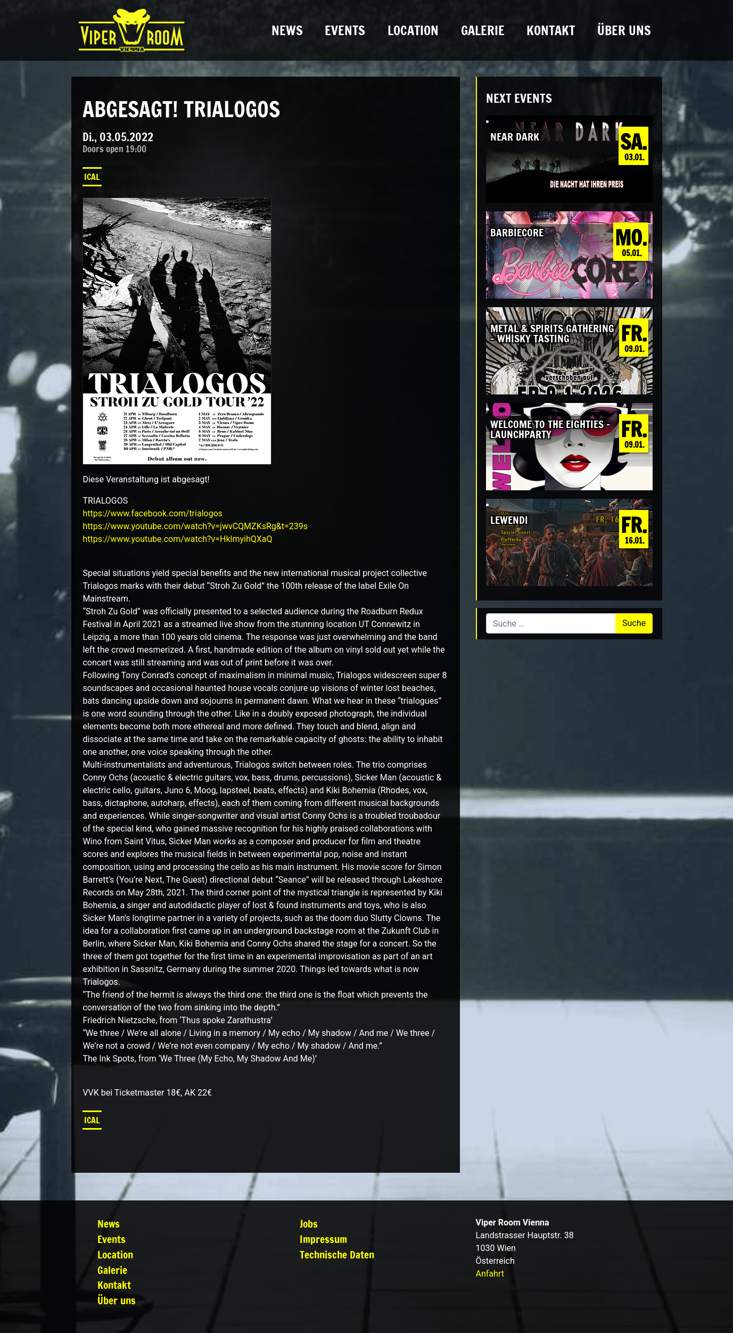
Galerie (483, 30)
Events (345, 30)
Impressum (323, 1239)
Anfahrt (490, 1274)
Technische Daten (337, 1254)
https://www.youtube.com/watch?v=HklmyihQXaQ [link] (177, 539)
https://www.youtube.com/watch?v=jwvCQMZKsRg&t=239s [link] (195, 526)
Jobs (309, 1223)
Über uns (624, 30)
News (287, 30)
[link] (153, 513)
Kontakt (550, 30)
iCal (92, 177)
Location (413, 30)
